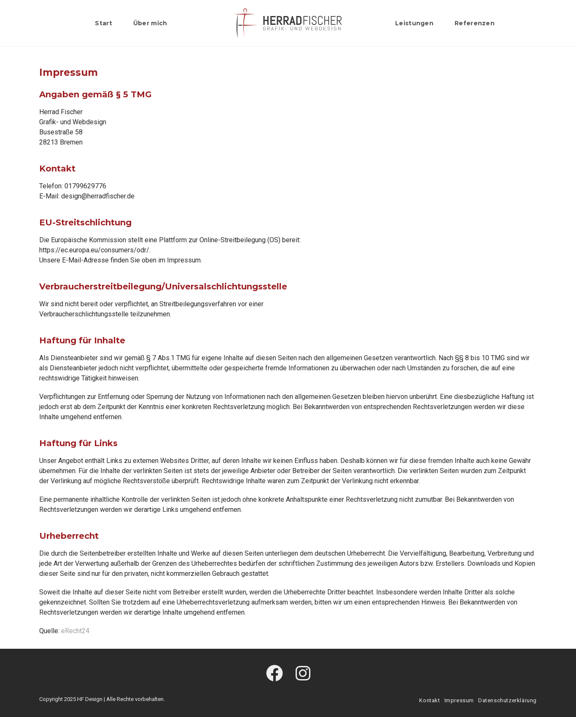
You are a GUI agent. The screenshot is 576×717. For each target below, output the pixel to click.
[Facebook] (274, 674)
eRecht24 (75, 631)
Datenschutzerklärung (507, 700)
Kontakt (429, 700)
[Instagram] (303, 674)
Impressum (459, 700)
